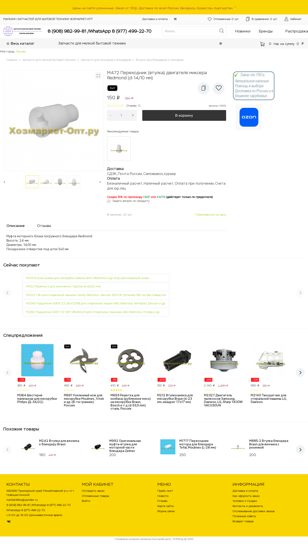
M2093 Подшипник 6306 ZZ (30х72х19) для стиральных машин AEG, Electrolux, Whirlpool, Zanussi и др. (96, 303)
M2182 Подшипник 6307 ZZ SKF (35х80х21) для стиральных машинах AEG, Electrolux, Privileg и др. (93, 312)
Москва (21, 51)
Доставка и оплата (155, 19)
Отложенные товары (95, 496)
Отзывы (162, 501)
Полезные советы (244, 516)
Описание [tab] (15, 225)
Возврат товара (243, 521)
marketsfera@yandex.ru (22, 500)
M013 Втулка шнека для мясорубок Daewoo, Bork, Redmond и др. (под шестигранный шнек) (87, 278)
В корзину (184, 115)
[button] (175, 19)
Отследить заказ (93, 491)
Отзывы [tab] (44, 225)
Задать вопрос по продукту (131, 201)
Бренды (266, 31)
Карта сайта (165, 506)
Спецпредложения (23, 335)
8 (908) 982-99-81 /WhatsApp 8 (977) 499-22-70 (99, 31)
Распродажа (296, 31)
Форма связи (166, 511)
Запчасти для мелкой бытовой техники (92, 43)
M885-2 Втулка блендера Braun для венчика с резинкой (268, 444)
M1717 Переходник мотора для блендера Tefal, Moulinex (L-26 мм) (197, 444)
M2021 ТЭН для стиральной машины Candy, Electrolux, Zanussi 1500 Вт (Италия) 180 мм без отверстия (96, 295)
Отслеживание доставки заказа (254, 511)
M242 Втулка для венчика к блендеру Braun (59, 442)
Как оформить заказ (246, 496)
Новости (163, 496)
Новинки (242, 31)
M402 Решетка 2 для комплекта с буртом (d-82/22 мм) (63, 286)
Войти (86, 501)
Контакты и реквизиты (248, 506)
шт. (223, 19)
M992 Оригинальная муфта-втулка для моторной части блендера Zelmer (125, 446)
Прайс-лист (165, 491)
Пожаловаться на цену (210, 214)
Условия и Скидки (245, 501)
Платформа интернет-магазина (133, 539)
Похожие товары (21, 429)
